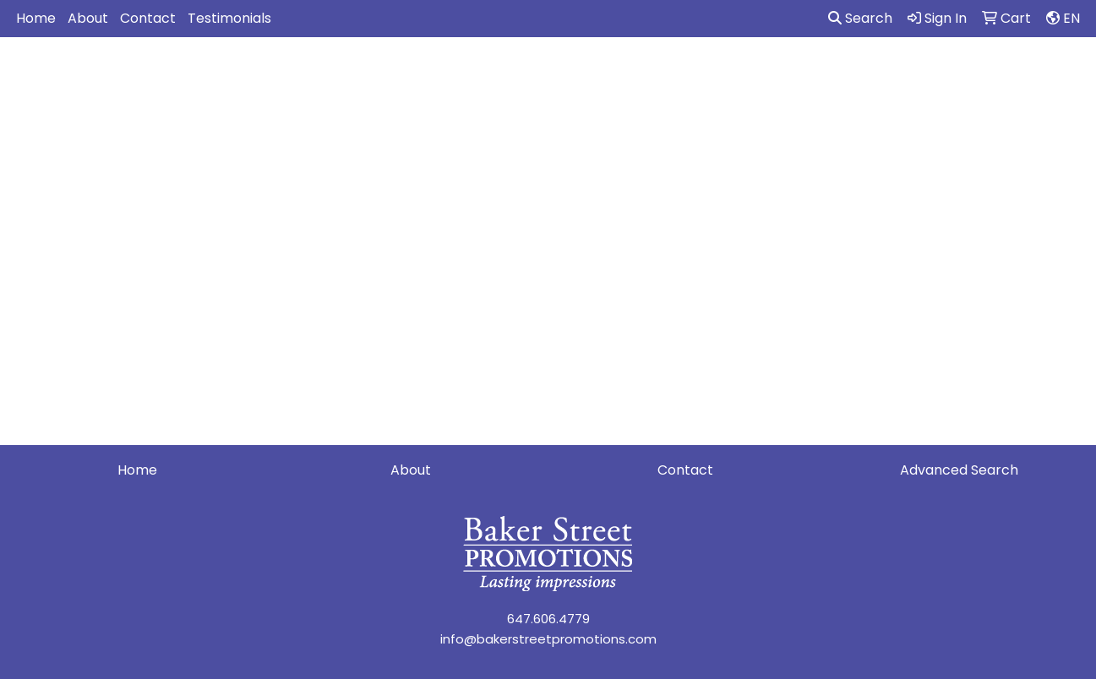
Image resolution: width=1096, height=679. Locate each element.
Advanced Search (959, 470)
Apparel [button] (317, 74)
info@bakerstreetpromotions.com (548, 639)
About (88, 18)
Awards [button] (397, 74)
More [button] (1048, 74)
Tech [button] (911, 74)
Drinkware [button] (544, 74)
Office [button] (846, 74)
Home (36, 18)
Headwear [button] (691, 74)
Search (860, 18)
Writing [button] (979, 74)
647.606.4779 (548, 618)
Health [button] (776, 74)
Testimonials (229, 18)
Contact (148, 18)
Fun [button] (618, 74)
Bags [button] (466, 74)
